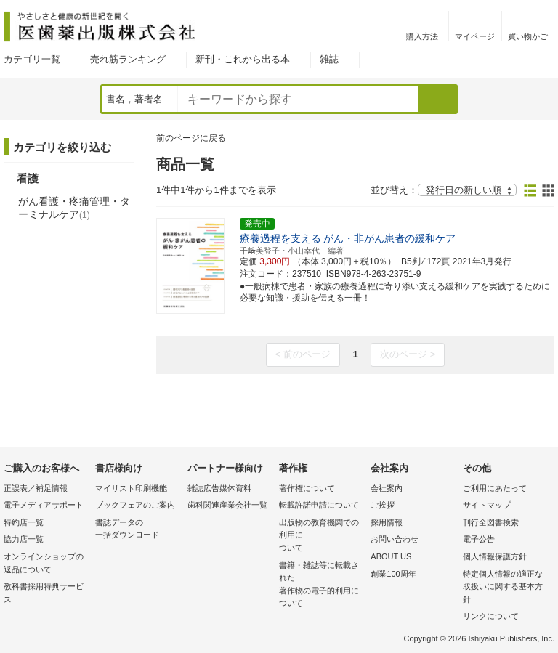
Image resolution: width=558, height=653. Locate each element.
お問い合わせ (394, 539)
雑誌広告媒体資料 (219, 488)
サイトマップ (487, 504)
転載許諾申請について (319, 504)
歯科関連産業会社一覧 (227, 504)
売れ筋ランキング (128, 59)
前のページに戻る (191, 138)
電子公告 (479, 539)
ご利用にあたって (495, 488)
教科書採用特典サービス (44, 593)
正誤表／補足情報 (36, 488)
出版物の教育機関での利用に (321, 536)
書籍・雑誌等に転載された (321, 585)
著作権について (307, 488)
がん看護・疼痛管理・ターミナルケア (74, 207)
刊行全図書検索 (491, 522)
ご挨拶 (383, 504)
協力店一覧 (24, 539)
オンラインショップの (46, 564)
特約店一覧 (24, 522)
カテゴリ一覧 (32, 59)
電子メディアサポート (44, 504)
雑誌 (329, 59)
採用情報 (387, 522)
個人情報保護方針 (495, 556)
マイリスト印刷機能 (131, 488)
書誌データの (137, 530)
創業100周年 (393, 573)
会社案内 (387, 488)
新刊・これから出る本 (242, 59)
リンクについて (491, 616)
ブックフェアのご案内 (135, 504)
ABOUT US (391, 556)
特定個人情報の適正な (505, 588)
